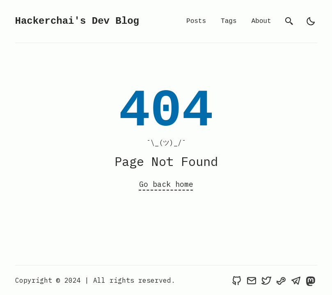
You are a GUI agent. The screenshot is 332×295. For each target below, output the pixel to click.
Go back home (166, 184)
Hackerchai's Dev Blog (77, 21)
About (261, 21)
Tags (228, 21)
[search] (289, 21)
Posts (196, 21)
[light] (310, 21)
